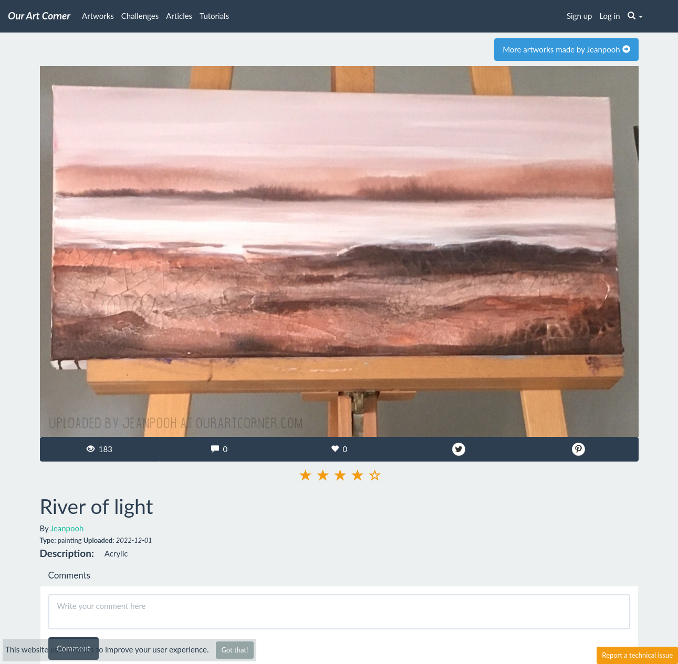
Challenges (140, 15)
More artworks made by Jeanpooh (566, 49)
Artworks (98, 15)
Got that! (234, 650)
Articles (179, 15)
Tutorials (214, 15)
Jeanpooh (67, 528)
